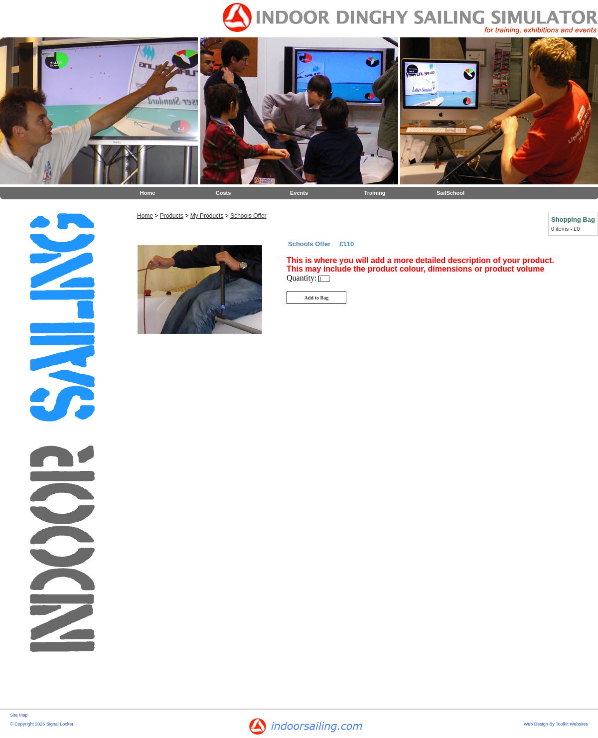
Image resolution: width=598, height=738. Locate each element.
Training (375, 193)
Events (299, 193)
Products (171, 215)
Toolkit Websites (572, 724)
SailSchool (450, 193)
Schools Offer (248, 215)
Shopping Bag (573, 219)
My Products (207, 215)
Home (147, 193)
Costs (223, 193)
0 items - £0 (565, 229)
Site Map (19, 715)
